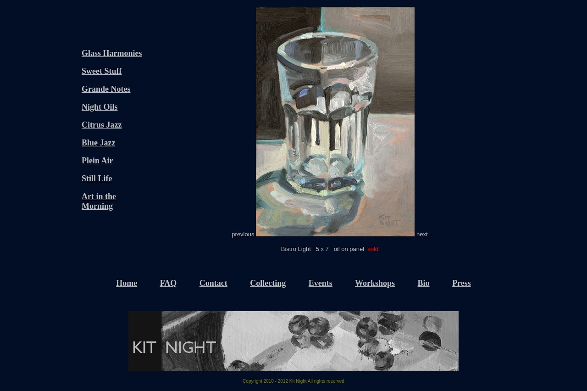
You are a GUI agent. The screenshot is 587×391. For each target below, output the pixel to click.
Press (461, 283)
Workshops (375, 283)
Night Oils (100, 107)
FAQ (168, 283)
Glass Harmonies (112, 53)
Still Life (97, 178)
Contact (213, 283)
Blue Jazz (99, 142)
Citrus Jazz (102, 124)
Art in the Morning (99, 201)
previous (243, 234)
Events (320, 283)
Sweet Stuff (102, 71)
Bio (424, 283)
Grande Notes (106, 89)
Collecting (268, 283)
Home (126, 283)
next (422, 234)
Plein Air (97, 160)
